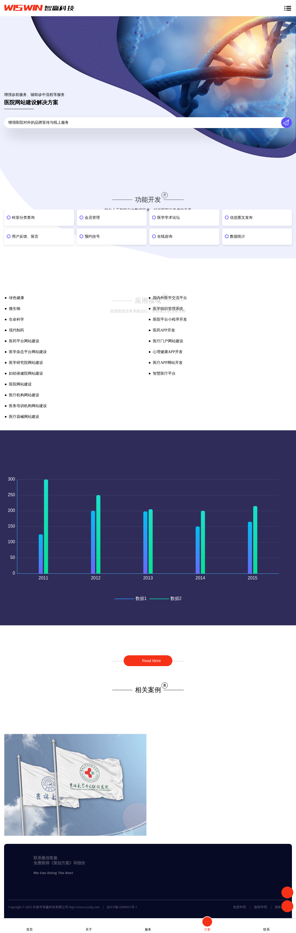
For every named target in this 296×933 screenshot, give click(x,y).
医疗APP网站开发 (168, 363)
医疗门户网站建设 (168, 341)
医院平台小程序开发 (170, 319)
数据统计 (237, 236)
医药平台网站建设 (24, 341)
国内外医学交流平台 (170, 298)
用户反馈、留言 (25, 236)
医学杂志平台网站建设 (28, 352)
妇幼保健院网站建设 (26, 373)
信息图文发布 (241, 218)
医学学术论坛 (168, 218)
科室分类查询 (23, 218)
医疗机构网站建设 (24, 395)
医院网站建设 (20, 384)
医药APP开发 (164, 330)
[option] (148, 228)
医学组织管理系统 (168, 309)
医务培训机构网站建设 (28, 406)
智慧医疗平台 (164, 373)
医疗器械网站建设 (24, 417)
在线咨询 (164, 236)
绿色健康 (16, 298)
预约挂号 (92, 236)
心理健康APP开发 (168, 352)
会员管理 (92, 218)
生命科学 (16, 319)
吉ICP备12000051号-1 (122, 907)
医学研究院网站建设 (26, 363)
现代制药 (16, 330)
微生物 (14, 309)
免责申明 (239, 907)
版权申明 (260, 907)
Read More (151, 661)
